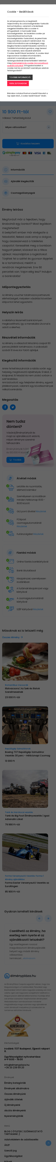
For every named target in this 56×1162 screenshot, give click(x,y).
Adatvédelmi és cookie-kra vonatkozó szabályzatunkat (27, 64)
